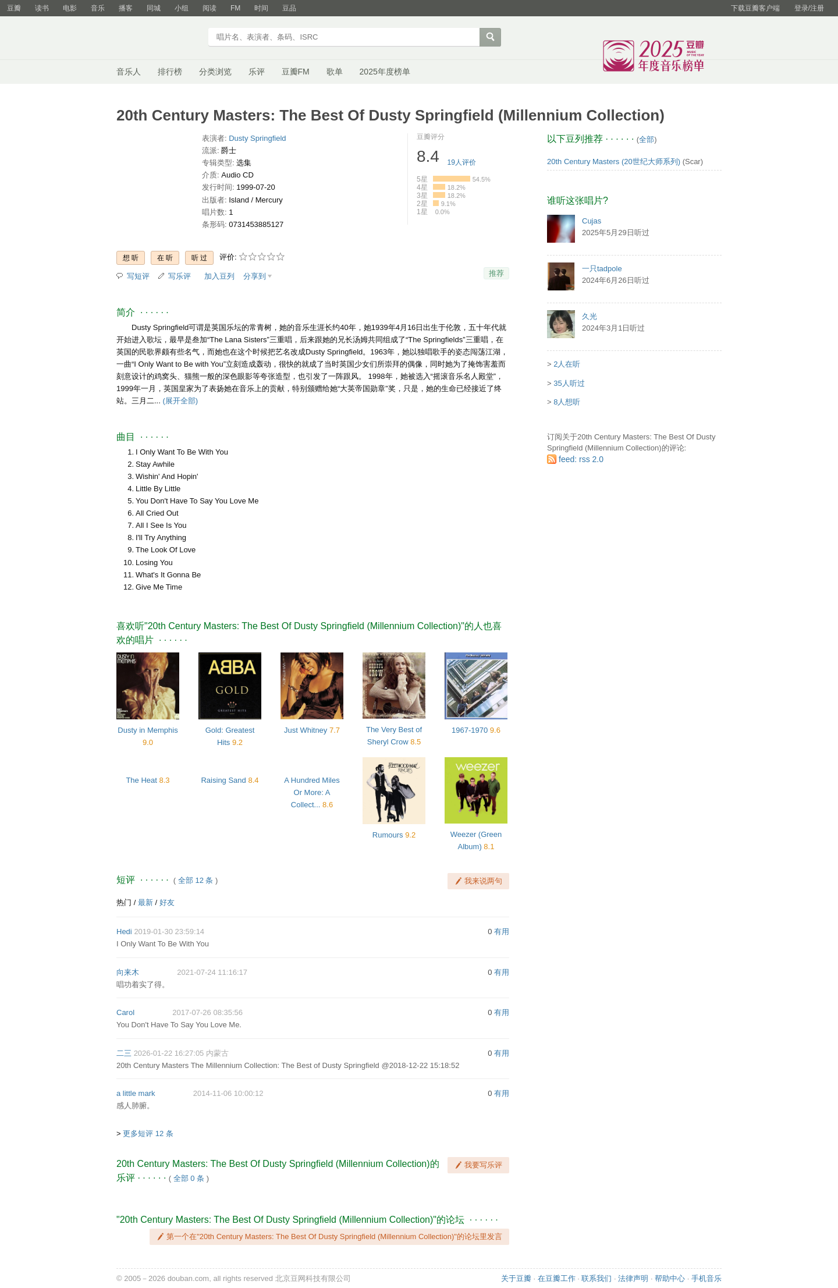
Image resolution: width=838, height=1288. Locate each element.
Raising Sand (223, 780)
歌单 (334, 71)
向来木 (127, 972)
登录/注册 (809, 8)
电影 (70, 8)
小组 (182, 8)
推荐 (496, 273)
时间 (261, 8)
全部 (646, 139)
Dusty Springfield (257, 138)
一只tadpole (602, 268)
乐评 (256, 71)
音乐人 (128, 71)
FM (235, 8)
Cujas (591, 221)
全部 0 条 (188, 1178)
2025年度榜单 (385, 71)
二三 (124, 1053)
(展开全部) (180, 400)
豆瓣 (14, 8)
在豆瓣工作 (557, 1278)
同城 (154, 8)
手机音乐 (706, 1278)
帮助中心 (670, 1278)
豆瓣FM (296, 71)
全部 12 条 (196, 880)
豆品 (289, 8)
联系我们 (596, 1278)
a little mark (135, 1093)
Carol (125, 1012)
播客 (126, 8)
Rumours (387, 835)
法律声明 (633, 1278)
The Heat (141, 780)
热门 (124, 902)
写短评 (138, 276)
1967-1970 (470, 730)
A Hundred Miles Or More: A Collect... (311, 792)
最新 (145, 902)
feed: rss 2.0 (581, 459)
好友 (167, 902)
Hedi (124, 931)
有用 (501, 931)
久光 (589, 316)
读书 (42, 8)
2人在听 (566, 364)
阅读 (209, 8)
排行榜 (170, 71)
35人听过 (568, 383)
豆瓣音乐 (158, 38)
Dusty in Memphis (147, 730)
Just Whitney (305, 730)
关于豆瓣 (516, 1278)
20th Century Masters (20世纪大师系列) (613, 161)
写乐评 (179, 276)
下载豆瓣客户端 (755, 8)
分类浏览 (215, 71)
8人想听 (566, 402)
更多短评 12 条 (148, 1133)
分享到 (254, 276)
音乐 (98, 8)
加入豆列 (219, 276)
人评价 (462, 162)
